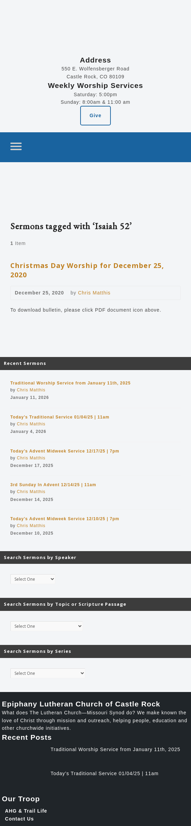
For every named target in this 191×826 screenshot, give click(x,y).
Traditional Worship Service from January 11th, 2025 (70, 383)
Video (121, 293)
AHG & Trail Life (26, 811)
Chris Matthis (94, 292)
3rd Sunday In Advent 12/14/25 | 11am (53, 484)
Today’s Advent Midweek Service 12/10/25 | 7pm (64, 518)
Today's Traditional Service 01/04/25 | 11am (105, 773)
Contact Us (19, 819)
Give (95, 115)
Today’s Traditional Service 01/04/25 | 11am (59, 417)
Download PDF (132, 293)
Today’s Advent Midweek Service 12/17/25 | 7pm (64, 451)
